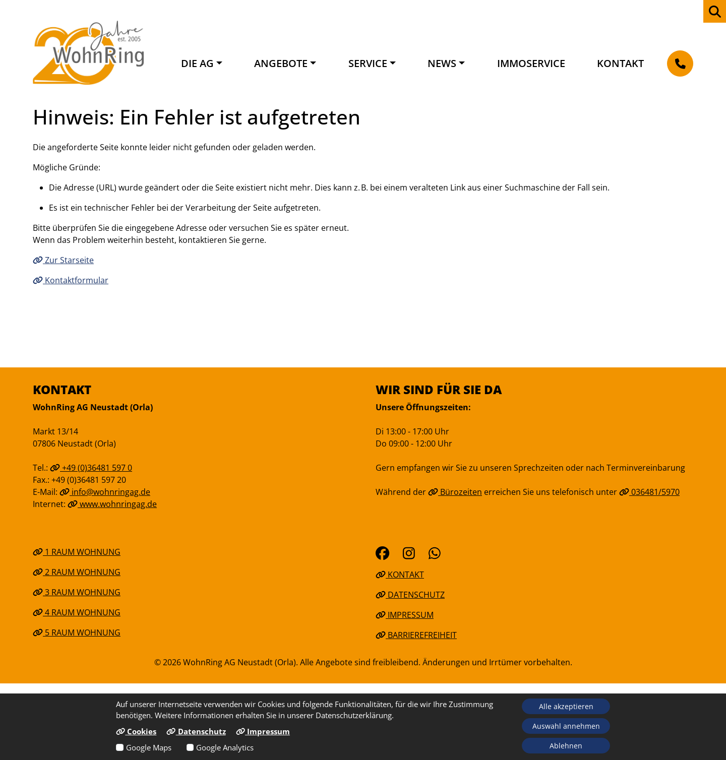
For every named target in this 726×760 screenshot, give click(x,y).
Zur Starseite (63, 260)
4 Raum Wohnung (76, 612)
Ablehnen (566, 745)
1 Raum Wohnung (76, 551)
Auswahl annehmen (566, 726)
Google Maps (148, 747)
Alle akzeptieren (566, 706)
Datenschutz (410, 594)
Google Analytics (225, 747)
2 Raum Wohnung (76, 572)
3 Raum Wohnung (76, 592)
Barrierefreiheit (416, 635)
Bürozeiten (455, 491)
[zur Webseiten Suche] (714, 11)
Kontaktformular (70, 280)
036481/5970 (649, 491)
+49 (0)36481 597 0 (91, 467)
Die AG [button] (197, 63)
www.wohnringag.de (112, 504)
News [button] (442, 63)
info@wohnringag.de (104, 491)
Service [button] (367, 63)
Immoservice (531, 63)
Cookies (136, 731)
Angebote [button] (281, 63)
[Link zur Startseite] (88, 52)
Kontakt (620, 63)
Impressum (405, 614)
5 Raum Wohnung (76, 632)
